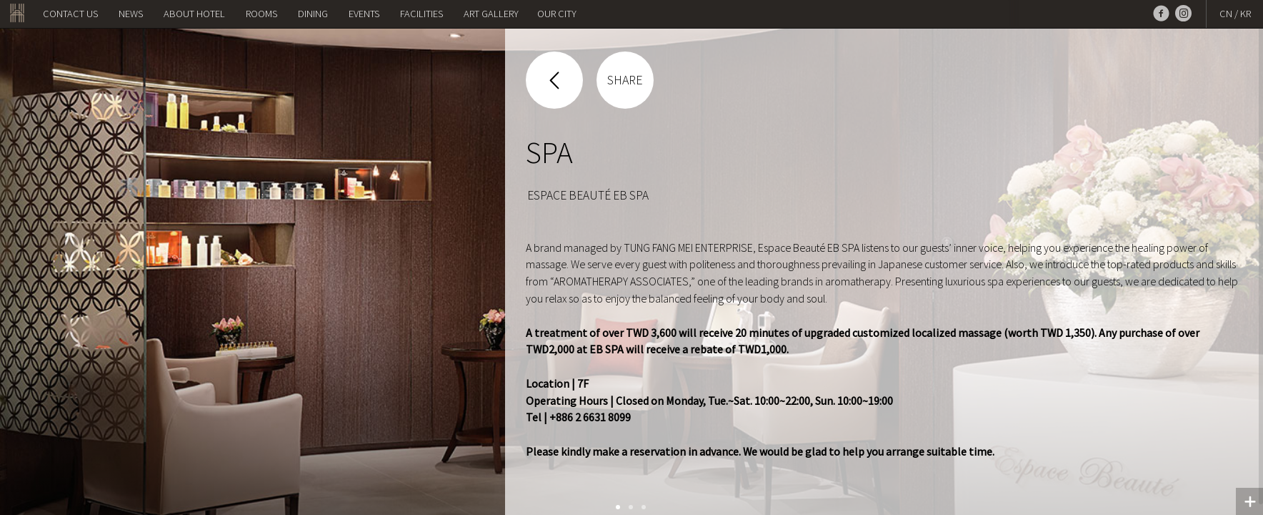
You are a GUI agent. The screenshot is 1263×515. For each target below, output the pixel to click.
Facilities (421, 13)
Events (364, 13)
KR (1245, 13)
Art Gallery (491, 13)
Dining (313, 13)
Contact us (70, 13)
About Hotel (194, 13)
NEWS (131, 13)
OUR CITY (556, 13)
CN (1225, 13)
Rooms (261, 13)
